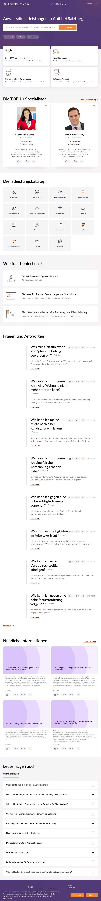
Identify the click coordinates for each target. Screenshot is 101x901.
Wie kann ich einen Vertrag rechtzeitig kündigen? (44, 565)
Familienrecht (9, 37)
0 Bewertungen (28, 137)
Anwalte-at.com (16, 4)
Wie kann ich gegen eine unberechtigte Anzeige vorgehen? (48, 501)
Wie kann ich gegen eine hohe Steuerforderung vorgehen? (48, 599)
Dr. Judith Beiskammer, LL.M (26, 134)
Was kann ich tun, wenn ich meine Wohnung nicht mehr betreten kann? (49, 385)
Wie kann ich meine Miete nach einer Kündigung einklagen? (46, 424)
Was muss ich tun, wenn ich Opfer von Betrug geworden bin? (47, 351)
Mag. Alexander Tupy (74, 134)
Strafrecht (21, 37)
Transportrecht (32, 37)
